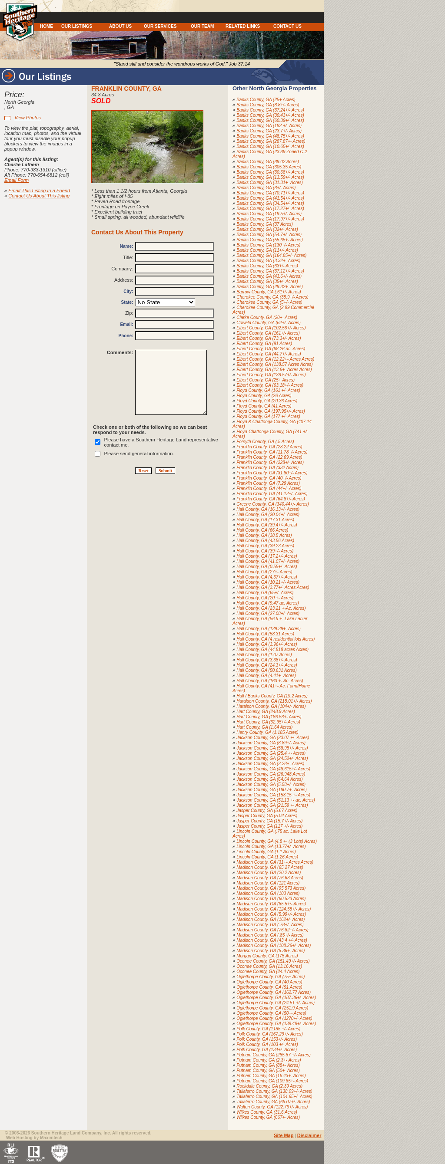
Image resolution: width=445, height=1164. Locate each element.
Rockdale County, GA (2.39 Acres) (269, 1086)
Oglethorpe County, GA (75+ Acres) (270, 976)
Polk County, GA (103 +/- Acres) (267, 1044)
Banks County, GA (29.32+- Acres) (269, 286)
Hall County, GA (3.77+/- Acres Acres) (272, 587)
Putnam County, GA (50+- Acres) (268, 1070)
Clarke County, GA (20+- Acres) (266, 317)
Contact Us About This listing (39, 195)
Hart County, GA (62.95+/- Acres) (268, 722)
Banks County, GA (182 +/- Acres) (269, 125)
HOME (46, 26)
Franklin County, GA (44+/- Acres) (268, 488)
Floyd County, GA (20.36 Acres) (266, 400)
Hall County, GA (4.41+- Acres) (266, 675)
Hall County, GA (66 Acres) (262, 530)
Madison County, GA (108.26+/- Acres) (273, 945)
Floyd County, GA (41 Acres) (263, 406)
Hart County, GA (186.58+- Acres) (268, 716)
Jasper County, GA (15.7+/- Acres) (269, 821)
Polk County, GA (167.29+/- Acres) (269, 1034)
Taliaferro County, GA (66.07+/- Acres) (273, 1101)
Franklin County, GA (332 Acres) (267, 467)
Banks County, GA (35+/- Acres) (267, 281)
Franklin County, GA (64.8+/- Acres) (270, 499)
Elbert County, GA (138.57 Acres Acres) (274, 364)
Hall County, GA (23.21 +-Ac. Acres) (271, 608)
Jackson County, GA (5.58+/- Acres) (271, 784)
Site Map (283, 1135)
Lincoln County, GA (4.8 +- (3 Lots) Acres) (276, 841)
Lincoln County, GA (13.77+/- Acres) (271, 846)
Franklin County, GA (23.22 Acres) (269, 446)
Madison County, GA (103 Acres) (267, 893)
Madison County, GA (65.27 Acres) (269, 867)
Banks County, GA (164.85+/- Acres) (271, 255)
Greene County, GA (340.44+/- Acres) (272, 504)
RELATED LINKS (243, 26)
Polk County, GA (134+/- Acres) (266, 1049)
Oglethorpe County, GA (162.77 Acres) (273, 992)
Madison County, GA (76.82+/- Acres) (272, 929)
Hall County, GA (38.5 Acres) (264, 535)
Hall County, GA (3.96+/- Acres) (266, 644)
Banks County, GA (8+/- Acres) (266, 187)
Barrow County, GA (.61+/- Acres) (268, 291)
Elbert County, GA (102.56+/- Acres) (271, 328)
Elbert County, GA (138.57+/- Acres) (271, 374)
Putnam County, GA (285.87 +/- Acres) (273, 1054)
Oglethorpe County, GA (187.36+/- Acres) (276, 997)
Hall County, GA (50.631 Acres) (266, 670)
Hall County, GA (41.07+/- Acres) (267, 561)
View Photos (27, 117)
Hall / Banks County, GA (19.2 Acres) (272, 696)
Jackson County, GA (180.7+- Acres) (271, 789)
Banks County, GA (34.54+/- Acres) (270, 203)
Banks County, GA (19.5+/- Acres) (269, 213)
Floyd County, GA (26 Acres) (263, 395)
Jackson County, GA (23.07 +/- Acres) (272, 737)
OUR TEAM (202, 26)
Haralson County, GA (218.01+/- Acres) (274, 701)
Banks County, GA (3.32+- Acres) (268, 260)
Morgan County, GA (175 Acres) (267, 956)
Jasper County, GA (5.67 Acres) (266, 810)
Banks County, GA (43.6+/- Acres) (269, 276)
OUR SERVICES (160, 26)
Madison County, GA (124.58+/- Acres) (273, 909)
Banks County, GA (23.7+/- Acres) (269, 130)
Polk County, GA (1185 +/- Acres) (268, 1028)
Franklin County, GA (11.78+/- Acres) (271, 452)
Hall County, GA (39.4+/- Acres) (266, 525)
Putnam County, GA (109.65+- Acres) (272, 1081)
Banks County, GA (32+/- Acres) (267, 229)
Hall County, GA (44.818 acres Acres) (272, 649)
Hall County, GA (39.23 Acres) (265, 545)
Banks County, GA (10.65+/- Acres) (270, 146)
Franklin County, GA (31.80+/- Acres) (271, 472)
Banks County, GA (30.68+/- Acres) (270, 172)
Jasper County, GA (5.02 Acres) (266, 815)
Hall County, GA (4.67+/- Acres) (266, 577)
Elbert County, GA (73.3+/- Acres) (268, 338)
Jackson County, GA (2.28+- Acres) (270, 763)
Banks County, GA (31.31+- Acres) (269, 182)
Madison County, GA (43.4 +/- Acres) (271, 940)
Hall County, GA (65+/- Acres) (264, 592)
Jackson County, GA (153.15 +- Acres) (273, 794)
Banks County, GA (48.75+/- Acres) (270, 136)
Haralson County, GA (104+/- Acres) (271, 706)
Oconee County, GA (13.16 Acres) (269, 966)
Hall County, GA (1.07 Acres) (264, 654)
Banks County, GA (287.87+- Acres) (270, 141)
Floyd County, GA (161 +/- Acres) (268, 390)
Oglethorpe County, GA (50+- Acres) (271, 1013)
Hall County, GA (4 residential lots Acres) (275, 639)
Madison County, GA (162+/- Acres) (270, 919)
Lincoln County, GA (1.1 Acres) (266, 851)
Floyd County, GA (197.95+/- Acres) (270, 411)
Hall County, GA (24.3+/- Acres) (266, 665)
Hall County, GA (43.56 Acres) (265, 540)
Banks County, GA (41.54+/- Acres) (270, 198)
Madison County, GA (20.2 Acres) (268, 872)
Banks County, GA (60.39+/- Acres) (270, 120)
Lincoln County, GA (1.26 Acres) (267, 857)
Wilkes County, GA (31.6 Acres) (266, 1112)
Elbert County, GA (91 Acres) (264, 343)
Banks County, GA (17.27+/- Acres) (270, 208)
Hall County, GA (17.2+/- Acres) (266, 556)
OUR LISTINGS (76, 26)
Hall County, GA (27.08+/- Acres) (267, 613)
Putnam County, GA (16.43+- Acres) (271, 1075)
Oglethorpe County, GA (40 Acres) (269, 982)
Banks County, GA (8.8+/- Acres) (267, 104)
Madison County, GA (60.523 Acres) (271, 898)
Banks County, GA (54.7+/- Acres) (269, 234)
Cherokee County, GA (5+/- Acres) (269, 302)
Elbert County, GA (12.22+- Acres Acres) (275, 359)
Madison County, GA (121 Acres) (267, 883)
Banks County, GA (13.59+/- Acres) (270, 177)
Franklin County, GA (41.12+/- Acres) (271, 493)
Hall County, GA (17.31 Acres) (265, 519)
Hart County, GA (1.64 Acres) (264, 727)
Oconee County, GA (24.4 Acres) (267, 971)
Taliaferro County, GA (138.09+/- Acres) (274, 1091)
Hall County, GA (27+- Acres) (264, 571)
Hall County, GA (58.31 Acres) (265, 633)
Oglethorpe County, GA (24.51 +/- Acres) (275, 1002)
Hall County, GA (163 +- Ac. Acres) (269, 680)
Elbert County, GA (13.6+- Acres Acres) (274, 369)
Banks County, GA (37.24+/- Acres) (270, 110)
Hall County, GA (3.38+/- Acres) (266, 660)
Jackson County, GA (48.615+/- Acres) (273, 768)
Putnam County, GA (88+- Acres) (268, 1065)
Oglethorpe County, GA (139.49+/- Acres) (276, 1023)
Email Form (16, 180)
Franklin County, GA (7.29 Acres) (268, 483)
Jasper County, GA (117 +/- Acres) (269, 826)
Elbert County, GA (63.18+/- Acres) (269, 385)
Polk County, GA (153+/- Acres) (266, 1039)
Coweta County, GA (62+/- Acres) (268, 322)
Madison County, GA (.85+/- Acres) (269, 935)
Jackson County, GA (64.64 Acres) (269, 779)
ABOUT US (120, 26)
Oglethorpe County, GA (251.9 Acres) (272, 1008)
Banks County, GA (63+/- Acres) (267, 265)
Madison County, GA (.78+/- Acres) (269, 924)
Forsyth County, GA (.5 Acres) (265, 441)
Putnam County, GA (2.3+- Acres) (268, 1060)
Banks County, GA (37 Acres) (264, 224)
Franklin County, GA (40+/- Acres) (268, 478)
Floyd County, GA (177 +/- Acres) (268, 416)
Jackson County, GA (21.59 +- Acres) (272, 805)
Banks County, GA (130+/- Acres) (268, 245)
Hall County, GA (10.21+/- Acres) (267, 582)
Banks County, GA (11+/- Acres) (267, 250)
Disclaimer (309, 1135)
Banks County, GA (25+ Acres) (266, 99)
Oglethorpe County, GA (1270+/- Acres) (274, 1018)
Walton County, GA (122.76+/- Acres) (272, 1107)
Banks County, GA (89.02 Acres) (267, 161)
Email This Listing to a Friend (39, 190)
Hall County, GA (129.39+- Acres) (268, 628)
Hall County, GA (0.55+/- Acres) (266, 566)
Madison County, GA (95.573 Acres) (271, 888)
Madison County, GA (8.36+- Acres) (270, 950)
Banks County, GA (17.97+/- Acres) (270, 219)
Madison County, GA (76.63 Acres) (269, 877)
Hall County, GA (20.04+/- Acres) (267, 514)
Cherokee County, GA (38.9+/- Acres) (272, 297)
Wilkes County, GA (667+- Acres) (268, 1117)
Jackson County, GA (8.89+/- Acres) (271, 742)
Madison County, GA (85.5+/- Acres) (271, 903)
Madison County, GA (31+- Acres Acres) (274, 862)
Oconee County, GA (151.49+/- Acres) (272, 961)
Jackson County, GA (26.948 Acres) (270, 774)
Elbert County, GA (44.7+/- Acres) (268, 354)
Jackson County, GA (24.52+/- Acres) (272, 758)
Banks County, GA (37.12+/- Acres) (270, 271)
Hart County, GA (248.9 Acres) (265, 711)
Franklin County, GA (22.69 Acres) (269, 457)
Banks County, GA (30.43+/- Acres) (270, 115)
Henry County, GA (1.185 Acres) (267, 732)
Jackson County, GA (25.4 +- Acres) (271, 753)
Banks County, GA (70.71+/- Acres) (270, 193)
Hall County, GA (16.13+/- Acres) (267, 509)
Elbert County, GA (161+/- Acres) (268, 333)
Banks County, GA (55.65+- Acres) (269, 239)
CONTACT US (287, 26)
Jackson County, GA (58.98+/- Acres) (272, 748)
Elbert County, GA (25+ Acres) (265, 380)
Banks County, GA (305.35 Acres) (268, 166)
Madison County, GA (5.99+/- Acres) (271, 914)
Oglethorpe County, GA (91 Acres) (269, 987)
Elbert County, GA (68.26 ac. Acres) (270, 348)
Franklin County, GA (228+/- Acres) (270, 462)
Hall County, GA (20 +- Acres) (264, 597)
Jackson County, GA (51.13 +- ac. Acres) (275, 800)
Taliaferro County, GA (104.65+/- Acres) (274, 1096)
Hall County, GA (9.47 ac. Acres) (267, 603)
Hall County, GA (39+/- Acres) (264, 551)
